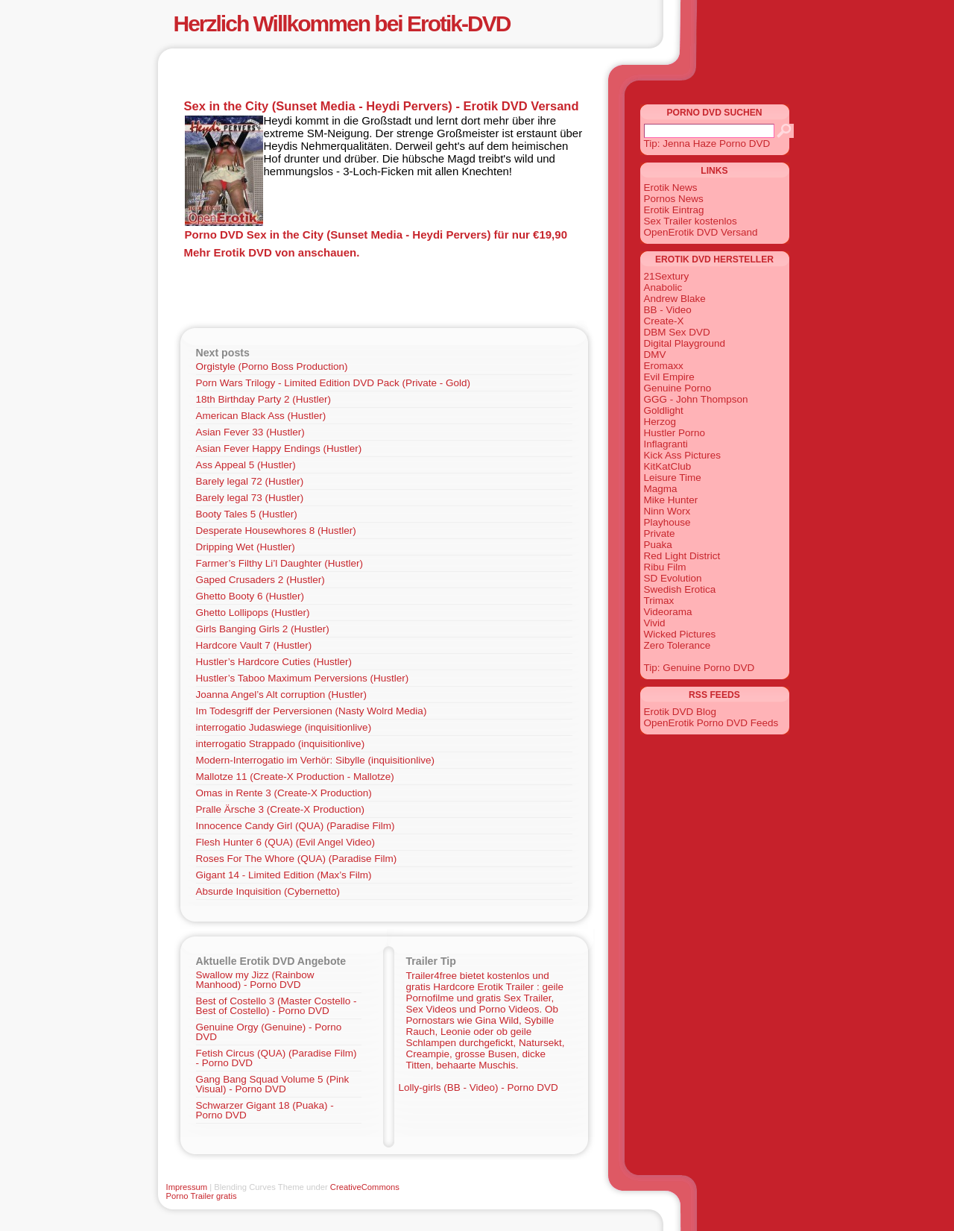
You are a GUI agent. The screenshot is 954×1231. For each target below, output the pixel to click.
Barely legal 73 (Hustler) (250, 497)
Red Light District (682, 555)
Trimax (659, 600)
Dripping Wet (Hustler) (245, 546)
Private (659, 533)
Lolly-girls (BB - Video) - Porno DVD (478, 1087)
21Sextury (666, 276)
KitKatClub (668, 466)
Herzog (660, 421)
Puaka (658, 544)
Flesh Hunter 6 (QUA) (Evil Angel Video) (286, 842)
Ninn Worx (667, 511)
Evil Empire (669, 376)
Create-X (664, 321)
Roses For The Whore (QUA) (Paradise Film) (296, 858)
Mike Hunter (671, 500)
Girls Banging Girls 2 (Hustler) (262, 629)
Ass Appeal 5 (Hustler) (246, 464)
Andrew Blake (675, 298)
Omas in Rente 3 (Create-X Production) (284, 793)
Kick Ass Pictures (682, 455)
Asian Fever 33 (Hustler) (250, 432)
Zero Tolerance (677, 645)
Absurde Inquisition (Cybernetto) (268, 891)
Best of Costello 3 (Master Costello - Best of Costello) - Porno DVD (276, 1005)
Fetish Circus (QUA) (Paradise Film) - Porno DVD (276, 1058)
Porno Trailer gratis (201, 1195)
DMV (655, 354)
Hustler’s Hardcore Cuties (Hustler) (274, 661)
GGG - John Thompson (696, 399)
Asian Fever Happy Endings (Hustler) (279, 448)
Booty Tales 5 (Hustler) (246, 514)
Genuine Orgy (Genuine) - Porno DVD (269, 1031)
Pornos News (674, 198)
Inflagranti (666, 444)
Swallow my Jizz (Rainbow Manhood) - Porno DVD (255, 979)
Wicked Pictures (680, 634)
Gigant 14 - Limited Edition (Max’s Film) (284, 875)
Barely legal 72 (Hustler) (250, 481)
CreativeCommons (364, 1187)
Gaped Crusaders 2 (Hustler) (260, 579)
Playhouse (667, 522)
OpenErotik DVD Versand (701, 232)
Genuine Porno (678, 388)
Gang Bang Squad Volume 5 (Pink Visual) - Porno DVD (273, 1084)
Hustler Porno (675, 432)
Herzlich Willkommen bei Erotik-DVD (342, 23)
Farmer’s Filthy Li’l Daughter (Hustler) (280, 563)
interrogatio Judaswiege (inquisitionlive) (284, 727)
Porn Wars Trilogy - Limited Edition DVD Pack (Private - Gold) (333, 382)
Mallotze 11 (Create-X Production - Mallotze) (295, 776)
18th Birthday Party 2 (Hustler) (264, 399)
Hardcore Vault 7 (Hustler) (254, 645)
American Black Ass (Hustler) (261, 415)
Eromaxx (663, 365)
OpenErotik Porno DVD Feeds (711, 722)
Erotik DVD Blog (680, 711)
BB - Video (668, 309)
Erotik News (671, 187)
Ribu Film (665, 567)
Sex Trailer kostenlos (690, 221)
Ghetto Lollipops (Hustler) (253, 612)
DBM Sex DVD (677, 332)
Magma (660, 488)
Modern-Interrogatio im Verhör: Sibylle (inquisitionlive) (315, 760)
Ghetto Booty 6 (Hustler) (250, 596)
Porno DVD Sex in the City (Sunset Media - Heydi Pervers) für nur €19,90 (376, 234)
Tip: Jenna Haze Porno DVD (707, 143)
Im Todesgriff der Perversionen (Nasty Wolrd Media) (311, 711)
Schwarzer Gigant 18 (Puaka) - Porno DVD (265, 1110)
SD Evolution (673, 578)
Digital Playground (685, 343)
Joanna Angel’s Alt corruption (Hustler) (281, 694)
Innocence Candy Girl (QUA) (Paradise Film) (295, 825)
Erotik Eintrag (674, 209)
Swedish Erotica (680, 589)
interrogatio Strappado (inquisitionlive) (280, 743)
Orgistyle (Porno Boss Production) (272, 366)
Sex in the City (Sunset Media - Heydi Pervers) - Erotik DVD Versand (381, 106)
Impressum (187, 1187)
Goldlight (663, 410)
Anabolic (663, 287)
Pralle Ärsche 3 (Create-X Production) (280, 809)
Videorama (668, 611)
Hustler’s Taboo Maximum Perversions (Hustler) (302, 678)
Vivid (655, 623)
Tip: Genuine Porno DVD (699, 667)
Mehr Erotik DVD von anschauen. (272, 252)
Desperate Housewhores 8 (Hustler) (276, 530)
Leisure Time (672, 477)
